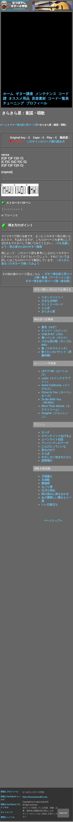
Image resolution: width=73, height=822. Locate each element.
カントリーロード (52, 305)
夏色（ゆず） (49, 327)
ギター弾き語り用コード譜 (24, 125)
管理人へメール (7, 818)
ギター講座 (24, 93)
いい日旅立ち (49, 505)
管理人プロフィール (9, 792)
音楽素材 (39, 98)
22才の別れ (48, 491)
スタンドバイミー (52, 297)
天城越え (46, 476)
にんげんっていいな (53, 447)
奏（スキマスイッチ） (55, 348)
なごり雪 (46, 487)
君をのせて (48, 450)
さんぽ (45, 454)
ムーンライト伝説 (52, 440)
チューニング (13, 103)
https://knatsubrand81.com (35, 797)
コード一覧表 (58, 98)
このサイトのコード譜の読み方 (46, 142)
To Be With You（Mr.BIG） (51, 401)
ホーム (8, 93)
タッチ (45, 432)
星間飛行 (46, 461)
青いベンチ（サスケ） (55, 338)
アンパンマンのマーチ (55, 443)
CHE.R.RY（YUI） (52, 334)
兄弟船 (45, 480)
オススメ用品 (19, 98)
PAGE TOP (63, 813)
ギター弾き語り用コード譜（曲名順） (49, 281)
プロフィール (36, 103)
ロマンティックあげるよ (56, 436)
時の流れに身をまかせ (55, 494)
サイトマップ (6, 813)
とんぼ (45, 308)
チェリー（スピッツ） (55, 331)
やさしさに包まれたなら (56, 457)
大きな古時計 (49, 301)
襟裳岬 (45, 483)
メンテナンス (45, 93)
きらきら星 (48, 312)
